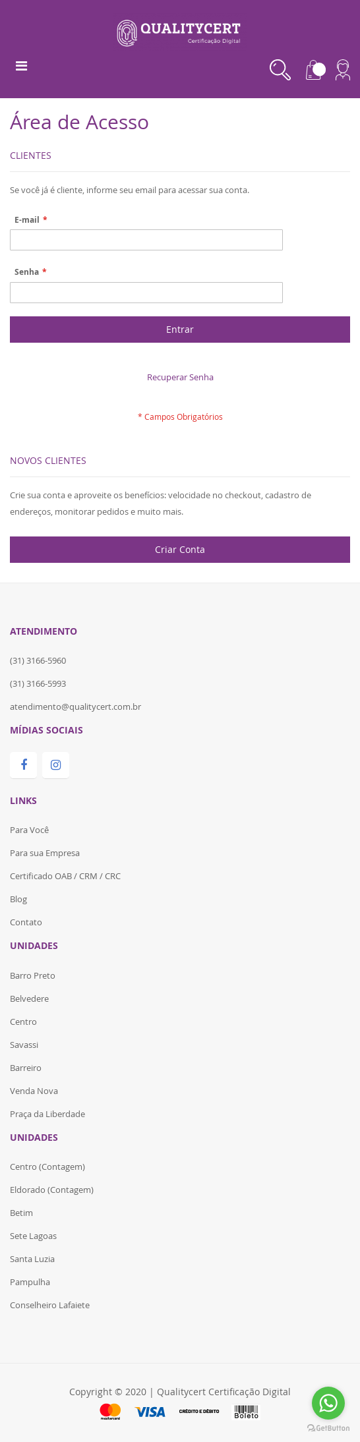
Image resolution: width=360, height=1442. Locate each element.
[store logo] (180, 31)
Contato (26, 922)
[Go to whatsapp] (328, 1403)
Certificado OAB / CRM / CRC (65, 876)
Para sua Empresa (45, 853)
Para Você (29, 830)
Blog (18, 899)
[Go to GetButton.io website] (328, 1428)
